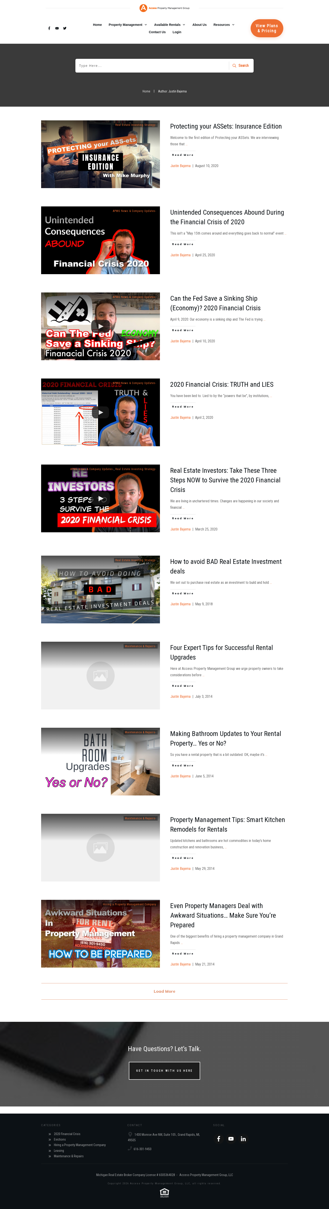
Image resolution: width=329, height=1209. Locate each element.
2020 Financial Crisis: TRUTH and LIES (221, 384)
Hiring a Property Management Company (129, 904)
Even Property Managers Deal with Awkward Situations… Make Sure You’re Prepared (223, 915)
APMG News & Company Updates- (134, 211)
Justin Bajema (180, 166)
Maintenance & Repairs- (140, 646)
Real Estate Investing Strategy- (135, 125)
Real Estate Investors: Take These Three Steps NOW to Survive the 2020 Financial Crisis (225, 480)
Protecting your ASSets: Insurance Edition (226, 126)
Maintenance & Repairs (69, 1156)
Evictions (60, 1139)
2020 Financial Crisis (67, 1134)
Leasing (59, 1150)
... (187, 144)
